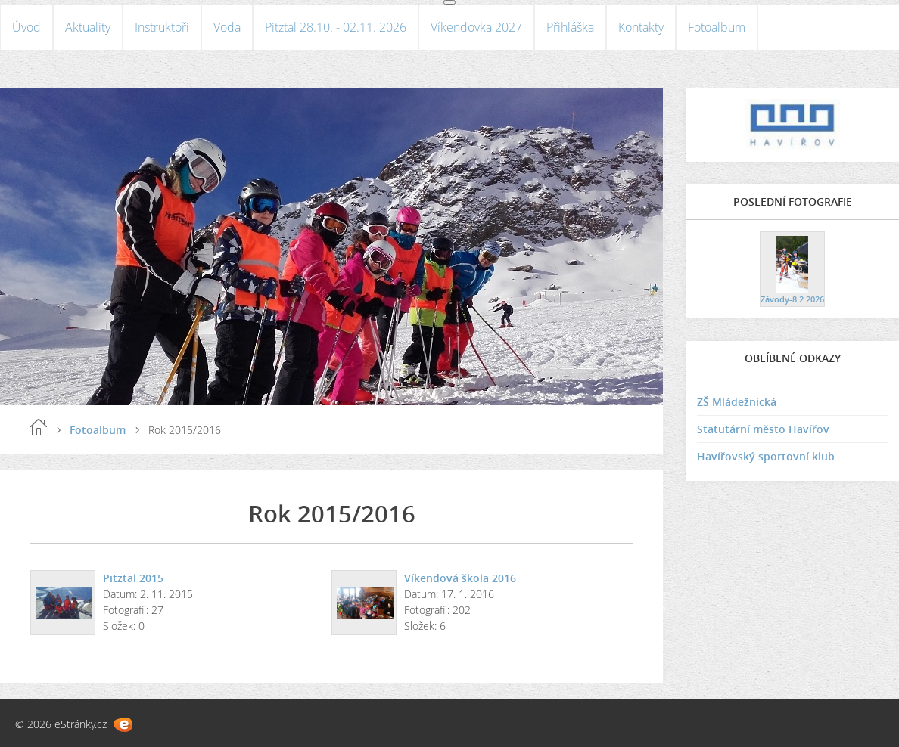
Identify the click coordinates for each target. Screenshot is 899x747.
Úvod (26, 27)
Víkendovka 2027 (476, 27)
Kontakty (641, 27)
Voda (227, 27)
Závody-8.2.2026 (792, 299)
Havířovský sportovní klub (766, 456)
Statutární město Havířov (763, 429)
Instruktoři (162, 27)
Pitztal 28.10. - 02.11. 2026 (335, 27)
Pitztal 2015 (133, 578)
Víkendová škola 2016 (460, 578)
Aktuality (87, 27)
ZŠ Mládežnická (736, 402)
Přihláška (570, 27)
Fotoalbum (716, 27)
